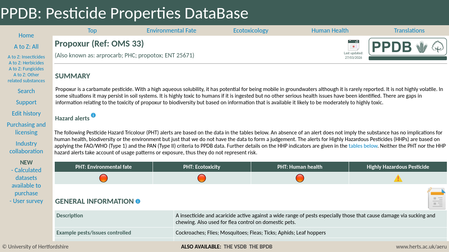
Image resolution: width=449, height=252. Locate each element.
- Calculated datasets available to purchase (26, 181)
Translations (409, 30)
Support (26, 102)
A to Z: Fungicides (26, 69)
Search (26, 91)
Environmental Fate (171, 30)
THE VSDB (235, 246)
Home (26, 35)
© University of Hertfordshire (35, 246)
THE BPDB (260, 246)
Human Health (330, 30)
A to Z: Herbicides (26, 63)
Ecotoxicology (250, 30)
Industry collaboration (26, 147)
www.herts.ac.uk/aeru (421, 246)
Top (92, 30)
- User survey (26, 201)
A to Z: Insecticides (26, 57)
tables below (363, 145)
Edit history (26, 113)
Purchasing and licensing (26, 128)
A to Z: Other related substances (26, 78)
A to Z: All (26, 46)
